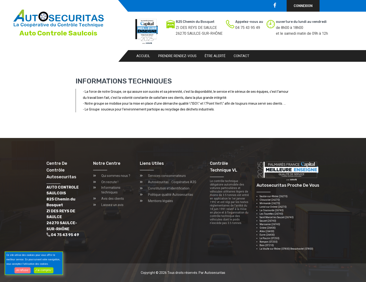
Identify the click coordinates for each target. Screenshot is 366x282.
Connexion (303, 6)
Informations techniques (110, 190)
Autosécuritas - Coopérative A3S (172, 182)
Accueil (143, 56)
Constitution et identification (169, 188)
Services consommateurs (167, 176)
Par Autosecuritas (212, 273)
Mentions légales (160, 201)
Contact (241, 56)
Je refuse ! (22, 270)
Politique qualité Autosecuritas (170, 194)
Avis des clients (112, 198)
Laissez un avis (112, 205)
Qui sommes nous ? (115, 176)
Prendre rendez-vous (177, 56)
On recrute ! (109, 182)
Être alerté (215, 56)
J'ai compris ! (43, 270)
